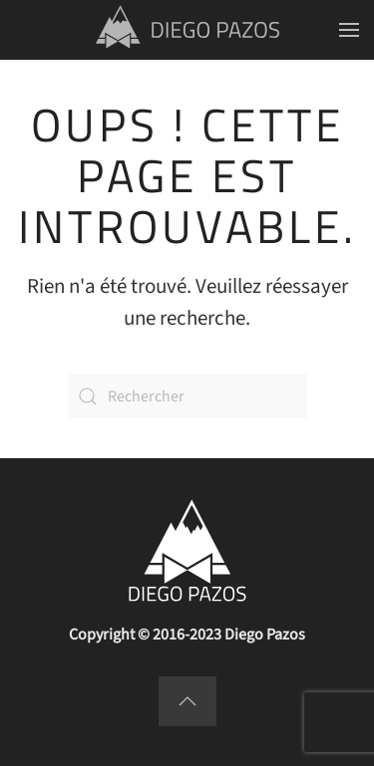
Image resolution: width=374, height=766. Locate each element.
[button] (349, 30)
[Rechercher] (187, 396)
